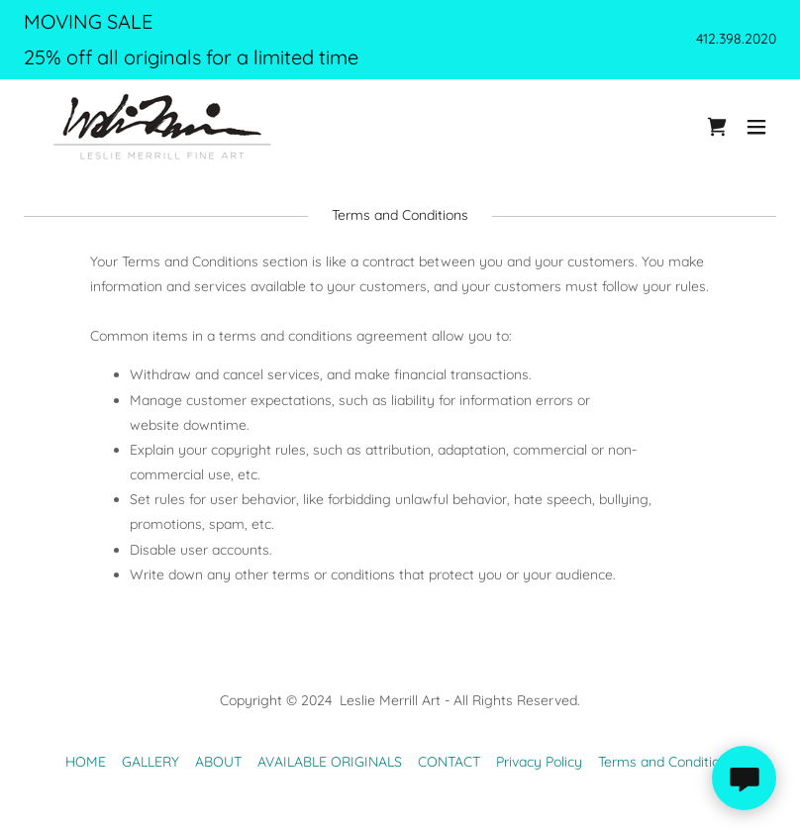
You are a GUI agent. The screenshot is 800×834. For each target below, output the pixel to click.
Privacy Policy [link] (539, 762)
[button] (756, 127)
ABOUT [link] (218, 762)
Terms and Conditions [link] (666, 762)
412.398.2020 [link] (736, 39)
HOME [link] (85, 762)
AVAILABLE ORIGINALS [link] (329, 762)
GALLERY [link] (150, 762)
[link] (162, 126)
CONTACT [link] (449, 762)
